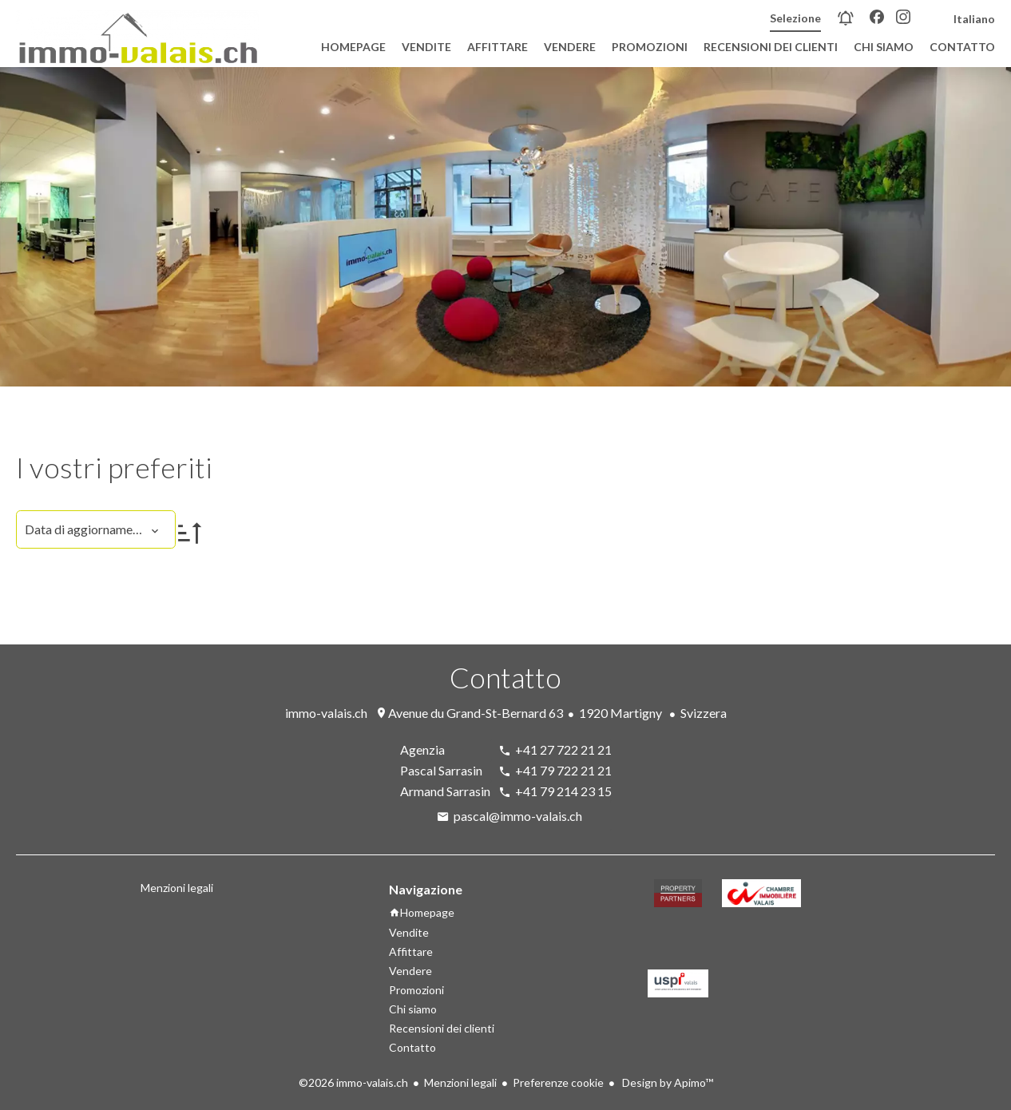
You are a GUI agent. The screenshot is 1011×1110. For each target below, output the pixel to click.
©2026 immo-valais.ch (353, 1082)
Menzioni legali (460, 1082)
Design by (666, 1082)
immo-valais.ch (326, 712)
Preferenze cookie (558, 1082)
